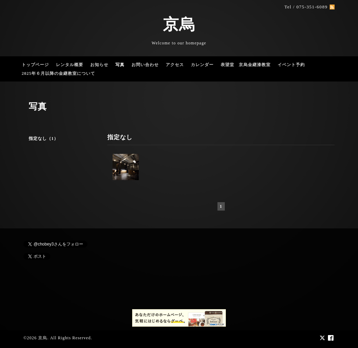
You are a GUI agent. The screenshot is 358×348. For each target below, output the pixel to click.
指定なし (120, 137)
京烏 (179, 24)
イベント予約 (291, 64)
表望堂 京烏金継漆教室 (246, 64)
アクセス (175, 64)
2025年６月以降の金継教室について (58, 73)
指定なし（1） (43, 138)
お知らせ (99, 64)
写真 (119, 64)
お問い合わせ (145, 64)
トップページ (35, 64)
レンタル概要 (69, 64)
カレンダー (202, 64)
